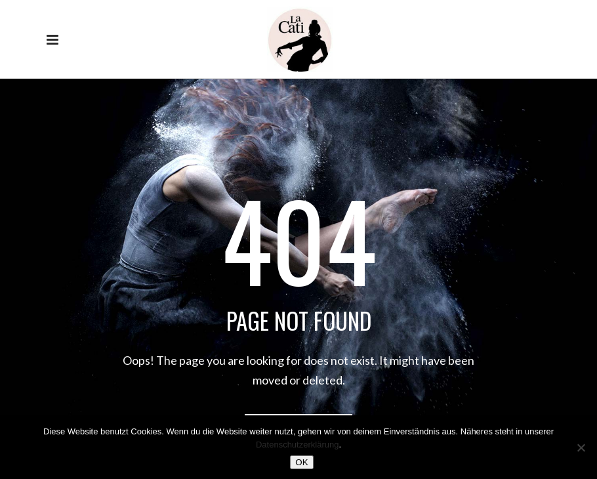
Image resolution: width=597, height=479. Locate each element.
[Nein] (580, 447)
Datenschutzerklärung (297, 444)
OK (301, 462)
